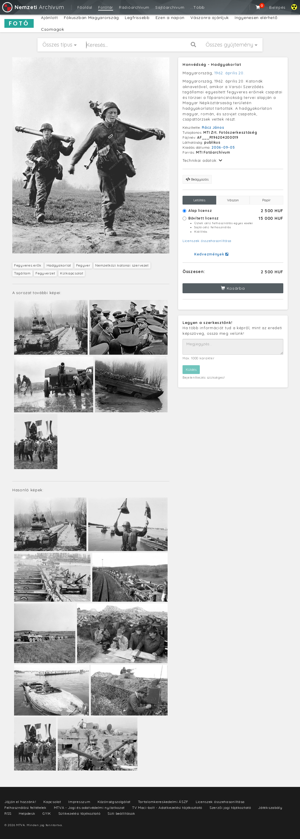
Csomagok (52, 29)
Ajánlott (49, 17)
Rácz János (213, 127)
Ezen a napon (170, 17)
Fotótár (105, 7)
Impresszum (79, 801)
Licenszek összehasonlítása (207, 241)
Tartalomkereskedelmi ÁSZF (163, 801)
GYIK (46, 813)
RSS (7, 813)
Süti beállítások (121, 813)
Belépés (277, 7)
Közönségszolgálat (114, 801)
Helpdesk (27, 813)
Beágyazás (197, 179)
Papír (266, 200)
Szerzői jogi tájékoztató (230, 807)
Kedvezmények (211, 254)
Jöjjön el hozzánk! (20, 801)
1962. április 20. (229, 73)
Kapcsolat (52, 801)
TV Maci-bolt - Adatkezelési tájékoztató (167, 807)
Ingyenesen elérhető (256, 17)
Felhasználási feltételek (25, 807)
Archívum (32, 7)
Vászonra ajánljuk (209, 17)
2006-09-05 (223, 147)
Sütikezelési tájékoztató (79, 813)
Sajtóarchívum (169, 7)
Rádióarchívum (134, 7)
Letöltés (199, 200)
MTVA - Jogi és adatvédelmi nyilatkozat (89, 807)
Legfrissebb (137, 17)
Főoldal (84, 7)
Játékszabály (270, 807)
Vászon (233, 200)
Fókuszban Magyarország (91, 17)
